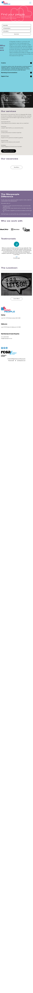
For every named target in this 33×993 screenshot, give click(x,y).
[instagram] (4, 348)
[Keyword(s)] (16, 25)
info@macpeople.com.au (6, 338)
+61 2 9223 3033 (5, 337)
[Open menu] (30, 3)
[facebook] (2, 348)
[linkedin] (7, 348)
